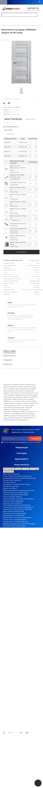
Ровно (18, 530)
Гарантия (11, 338)
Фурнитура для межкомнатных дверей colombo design (21, 548)
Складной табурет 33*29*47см (13, 640)
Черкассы (19, 497)
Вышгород (17, 532)
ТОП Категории (9, 469)
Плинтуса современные (11, 495)
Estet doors (6, 482)
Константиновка (18, 534)
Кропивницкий (26, 517)
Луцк (17, 486)
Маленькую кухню (9, 526)
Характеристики (9, 355)
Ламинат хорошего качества (12, 499)
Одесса (14, 488)
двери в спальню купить (24, 698)
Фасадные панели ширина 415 (13, 569)
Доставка (11, 313)
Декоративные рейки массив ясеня (15, 561)
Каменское (15, 474)
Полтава (27, 484)
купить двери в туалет (18, 718)
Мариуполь (20, 501)
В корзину (21, 252)
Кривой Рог (19, 503)
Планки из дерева (9, 497)
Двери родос (7, 474)
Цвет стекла (8, 130)
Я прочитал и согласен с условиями (22, 442)
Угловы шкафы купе (10, 476)
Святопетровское (29, 499)
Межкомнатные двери (28, 25)
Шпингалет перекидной (11, 658)
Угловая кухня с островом (12, 522)
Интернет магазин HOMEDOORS (10, 25)
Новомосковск (21, 526)
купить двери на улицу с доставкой (15, 693)
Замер (10, 302)
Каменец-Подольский (24, 476)
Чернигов (17, 480)
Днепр (24, 513)
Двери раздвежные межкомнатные (15, 490)
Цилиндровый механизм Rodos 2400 (15, 660)
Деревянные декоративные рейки (14, 524)
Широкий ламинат (9, 501)
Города (18, 469)
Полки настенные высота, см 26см (14, 565)
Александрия (31, 524)
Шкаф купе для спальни (11, 493)
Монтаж (11, 325)
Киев (18, 536)
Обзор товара (9, 351)
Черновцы (21, 515)
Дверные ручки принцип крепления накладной (19, 571)
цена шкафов (20, 712)
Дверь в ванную (8, 511)
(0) (19, 99)
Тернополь (31, 490)
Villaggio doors (7, 534)
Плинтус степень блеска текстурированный (18, 573)
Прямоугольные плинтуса (12, 517)
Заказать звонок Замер (33, 10)
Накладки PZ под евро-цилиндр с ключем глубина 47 (21, 577)
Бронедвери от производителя (13, 484)
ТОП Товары (34, 469)
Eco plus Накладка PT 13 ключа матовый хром (18, 637)
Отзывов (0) (7, 360)
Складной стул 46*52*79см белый (14, 683)
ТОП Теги (25, 469)
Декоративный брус (10, 536)
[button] (18, 2)
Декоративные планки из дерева (14, 478)
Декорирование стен (10, 515)
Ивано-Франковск (26, 509)
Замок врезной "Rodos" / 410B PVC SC (15, 631)
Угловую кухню (8, 532)
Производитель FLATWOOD (12, 656)
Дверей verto (7, 488)
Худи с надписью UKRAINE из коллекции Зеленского (20, 619)
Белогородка (24, 493)
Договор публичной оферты (18, 442)
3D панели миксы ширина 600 (13, 567)
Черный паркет (8, 480)
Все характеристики (34, 260)
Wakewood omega (9, 486)
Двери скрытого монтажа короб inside (16, 582)
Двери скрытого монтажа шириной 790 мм (17, 579)
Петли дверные (8, 505)
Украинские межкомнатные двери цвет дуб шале (19, 540)
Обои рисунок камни (10, 563)
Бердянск (23, 519)
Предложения (8, 472)
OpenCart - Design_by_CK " (24, 727)
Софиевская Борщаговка (22, 505)
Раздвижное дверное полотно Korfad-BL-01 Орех (19, 629)
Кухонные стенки (9, 503)
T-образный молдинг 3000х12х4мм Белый (17, 662)
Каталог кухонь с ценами (11, 519)
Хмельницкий (19, 511)
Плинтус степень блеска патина (14, 546)
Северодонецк (29, 507)
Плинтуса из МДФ (9, 551)
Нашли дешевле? (30, 119)
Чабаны (13, 538)
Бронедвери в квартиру (11, 528)
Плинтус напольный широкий (13, 507)
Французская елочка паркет (12, 513)
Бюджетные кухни (9, 530)
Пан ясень (6, 538)
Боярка (13, 482)
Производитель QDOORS (11, 606)
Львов (21, 528)
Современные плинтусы (11, 509)
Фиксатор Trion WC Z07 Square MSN (15, 677)
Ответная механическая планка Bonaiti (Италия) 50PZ (21, 613)
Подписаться (35, 438)
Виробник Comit (8, 685)
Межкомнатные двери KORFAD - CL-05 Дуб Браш (19, 642)
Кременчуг (24, 522)
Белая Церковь (31, 478)
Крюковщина (23, 495)
